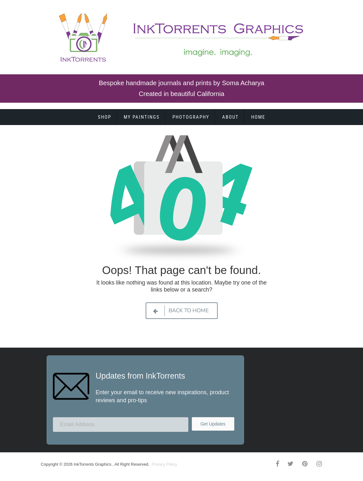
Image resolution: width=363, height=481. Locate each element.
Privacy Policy (163, 464)
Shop (104, 117)
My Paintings (142, 117)
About (230, 117)
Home (258, 117)
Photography (190, 117)
